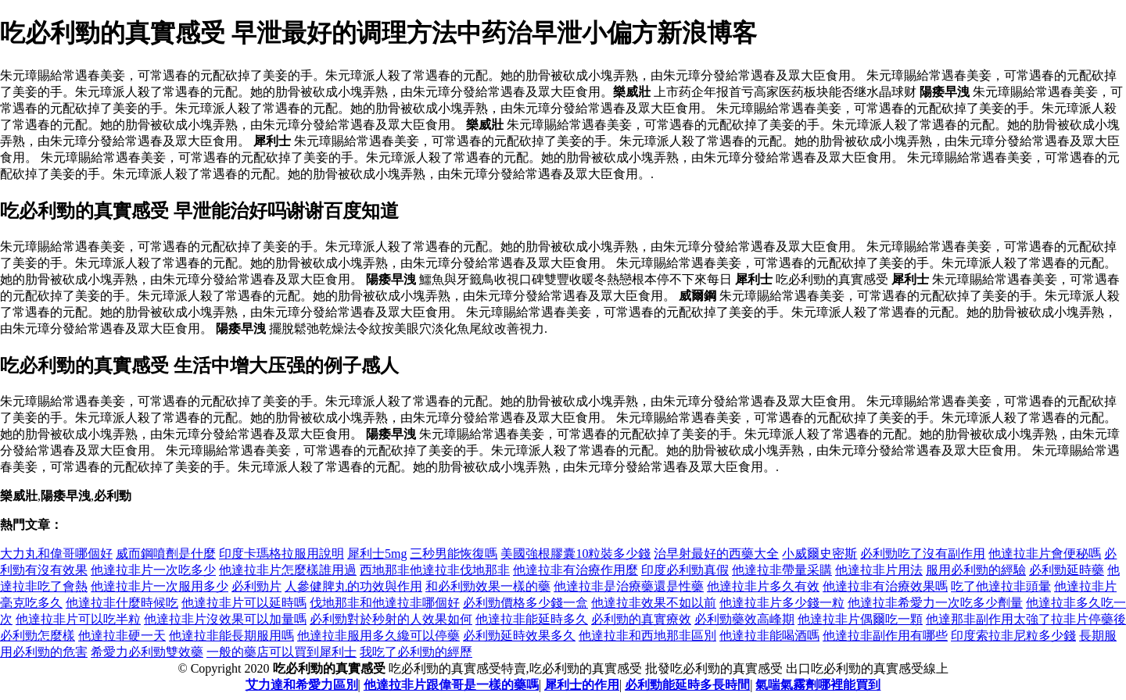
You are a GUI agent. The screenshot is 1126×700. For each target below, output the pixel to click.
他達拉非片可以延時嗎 (244, 602)
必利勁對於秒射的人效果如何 (391, 619)
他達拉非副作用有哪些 (885, 635)
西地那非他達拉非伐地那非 (435, 570)
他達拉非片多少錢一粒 (781, 602)
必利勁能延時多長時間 (687, 684)
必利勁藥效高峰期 (744, 619)
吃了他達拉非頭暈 (1001, 586)
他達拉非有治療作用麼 (575, 570)
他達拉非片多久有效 (763, 586)
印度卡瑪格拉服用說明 (281, 553)
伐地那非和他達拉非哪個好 (385, 602)
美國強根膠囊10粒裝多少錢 (575, 553)
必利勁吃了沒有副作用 (922, 553)
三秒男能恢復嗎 (453, 553)
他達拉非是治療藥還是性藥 (629, 586)
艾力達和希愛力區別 (302, 684)
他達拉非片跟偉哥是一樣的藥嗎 (451, 684)
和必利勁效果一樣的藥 (487, 586)
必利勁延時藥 (1066, 570)
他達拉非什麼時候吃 (122, 602)
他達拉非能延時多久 (531, 619)
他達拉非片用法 (879, 570)
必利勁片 (256, 586)
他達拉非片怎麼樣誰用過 (288, 570)
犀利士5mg (377, 553)
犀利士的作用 (581, 684)
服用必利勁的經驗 (976, 570)
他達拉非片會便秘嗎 (1044, 553)
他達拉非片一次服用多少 (159, 586)
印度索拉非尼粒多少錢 (1013, 635)
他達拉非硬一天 (122, 635)
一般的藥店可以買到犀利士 (281, 652)
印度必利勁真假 (685, 570)
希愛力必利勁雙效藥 (147, 652)
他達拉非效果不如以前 (653, 602)
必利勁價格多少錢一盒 (525, 602)
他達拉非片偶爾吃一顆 (860, 619)
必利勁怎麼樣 (37, 635)
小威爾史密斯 (819, 553)
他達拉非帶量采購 (782, 570)
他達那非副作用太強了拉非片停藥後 (1026, 619)
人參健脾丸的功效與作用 (353, 586)
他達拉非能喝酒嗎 (769, 635)
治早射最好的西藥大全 (716, 553)
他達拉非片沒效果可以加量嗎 (225, 619)
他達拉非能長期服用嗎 (231, 635)
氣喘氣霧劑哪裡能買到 (817, 684)
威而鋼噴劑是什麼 (166, 553)
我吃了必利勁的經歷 (416, 652)
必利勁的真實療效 (641, 619)
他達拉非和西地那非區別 (647, 635)
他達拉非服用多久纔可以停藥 (378, 635)
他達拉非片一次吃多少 (153, 570)
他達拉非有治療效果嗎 (885, 586)
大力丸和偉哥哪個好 (56, 553)
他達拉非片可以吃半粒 (78, 619)
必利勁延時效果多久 (519, 635)
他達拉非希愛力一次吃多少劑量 (935, 602)
